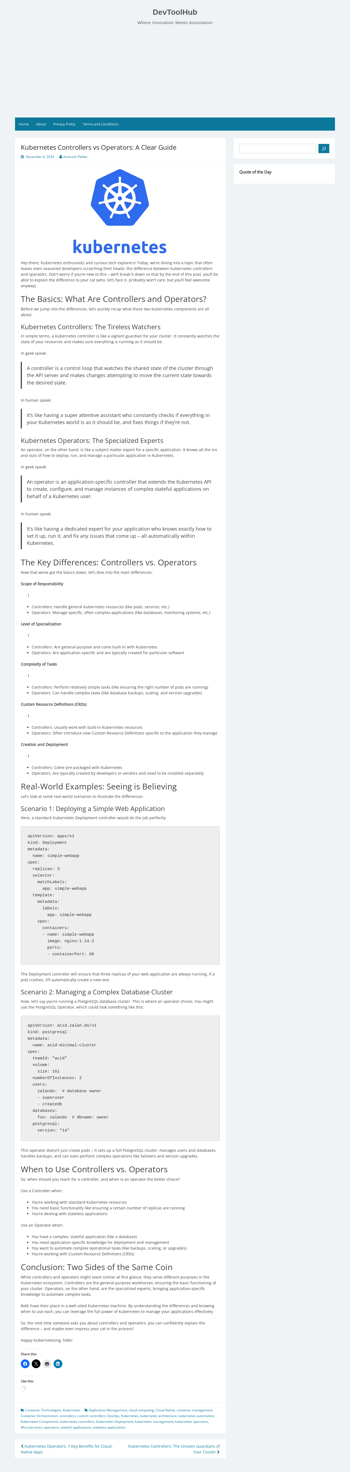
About (41, 124)
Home (24, 124)
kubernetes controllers (77, 1421)
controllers (67, 1416)
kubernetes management (154, 1421)
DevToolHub (175, 12)
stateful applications (75, 1427)
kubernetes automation (196, 1416)
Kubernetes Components (40, 1421)
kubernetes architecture (158, 1416)
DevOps (113, 1416)
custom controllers (91, 1416)
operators (51, 1427)
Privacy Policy (64, 124)
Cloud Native (165, 1410)
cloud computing (141, 1410)
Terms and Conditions (101, 124)
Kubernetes (71, 1410)
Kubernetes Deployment (114, 1421)
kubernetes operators (191, 1421)
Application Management (108, 1410)
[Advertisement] (175, 71)
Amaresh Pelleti (75, 156)
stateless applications (109, 1427)
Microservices (31, 1427)
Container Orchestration (39, 1416)
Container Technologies (43, 1410)
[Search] (323, 148)
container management (194, 1410)
